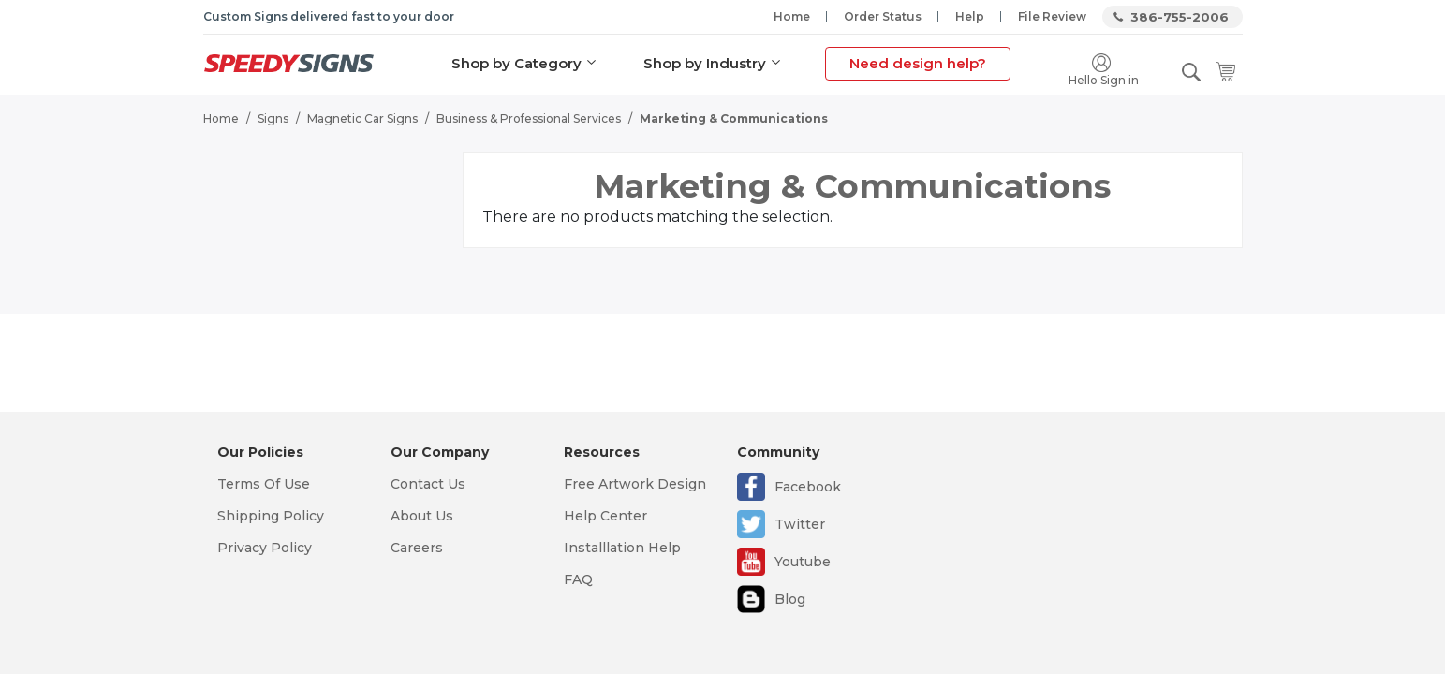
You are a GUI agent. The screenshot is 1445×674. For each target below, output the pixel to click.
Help (969, 16)
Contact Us (428, 484)
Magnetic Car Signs (362, 117)
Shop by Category (515, 63)
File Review (1052, 16)
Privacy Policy (264, 547)
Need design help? (916, 63)
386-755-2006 (1179, 16)
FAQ (578, 579)
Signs (273, 117)
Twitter (799, 524)
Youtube (802, 561)
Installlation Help (622, 547)
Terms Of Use (263, 484)
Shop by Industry (703, 63)
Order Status (883, 16)
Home (792, 16)
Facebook (807, 486)
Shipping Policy (270, 515)
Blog (789, 599)
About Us (422, 515)
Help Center (605, 515)
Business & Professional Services (528, 117)
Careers (417, 547)
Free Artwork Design (635, 484)
